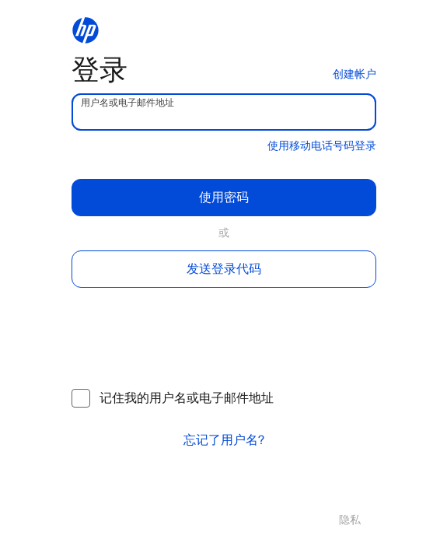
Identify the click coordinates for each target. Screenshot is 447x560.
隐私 (350, 520)
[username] (224, 112)
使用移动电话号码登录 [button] (321, 145)
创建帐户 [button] (354, 74)
